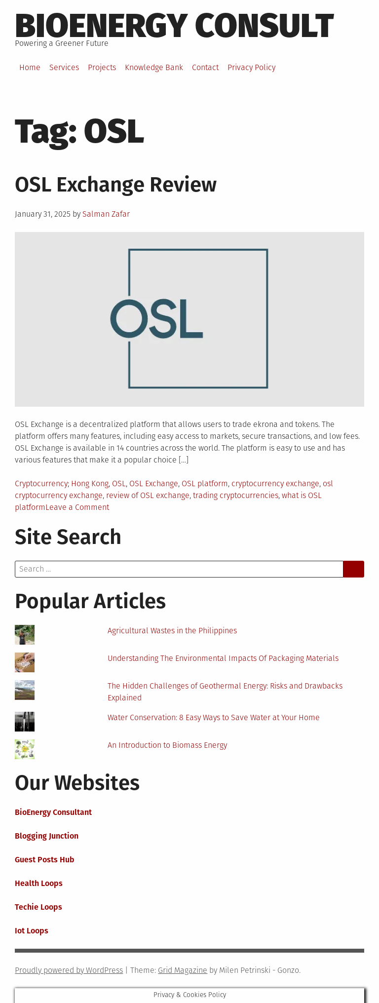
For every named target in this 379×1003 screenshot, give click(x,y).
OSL (119, 483)
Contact (205, 67)
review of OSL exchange (148, 495)
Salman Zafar (106, 214)
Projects (102, 67)
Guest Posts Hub (45, 859)
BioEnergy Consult (174, 25)
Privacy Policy (251, 67)
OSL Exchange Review (116, 184)
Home (29, 67)
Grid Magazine (182, 970)
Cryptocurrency (41, 483)
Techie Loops (38, 907)
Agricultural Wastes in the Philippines (172, 630)
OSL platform (205, 483)
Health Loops (39, 883)
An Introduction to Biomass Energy (167, 745)
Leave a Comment (77, 507)
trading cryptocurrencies (235, 495)
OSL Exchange (153, 483)
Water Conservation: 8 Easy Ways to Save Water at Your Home (214, 717)
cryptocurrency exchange (275, 483)
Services (64, 67)
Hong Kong (90, 483)
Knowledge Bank (154, 67)
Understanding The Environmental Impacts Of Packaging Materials (223, 658)
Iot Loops (31, 930)
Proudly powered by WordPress (69, 970)
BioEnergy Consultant (53, 812)
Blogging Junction (46, 836)
